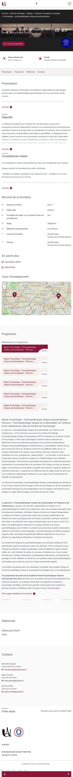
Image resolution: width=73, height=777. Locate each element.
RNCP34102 (8, 267)
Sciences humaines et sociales (47, 13)
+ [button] (4, 284)
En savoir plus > (54, 588)
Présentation (7, 72)
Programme (19, 72)
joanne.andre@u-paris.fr (13, 691)
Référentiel (30, 72)
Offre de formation (17, 13)
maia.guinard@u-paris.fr (14, 680)
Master (30, 13)
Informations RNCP (11, 262)
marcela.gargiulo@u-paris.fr (15, 669)
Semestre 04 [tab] (66, 600)
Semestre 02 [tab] (26, 600)
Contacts (41, 72)
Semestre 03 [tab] (46, 600)
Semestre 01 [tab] (6, 600)
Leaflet (50, 314)
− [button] (4, 287)
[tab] (25, 350)
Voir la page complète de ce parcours (17, 594)
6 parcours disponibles (13, 44)
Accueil (5, 13)
